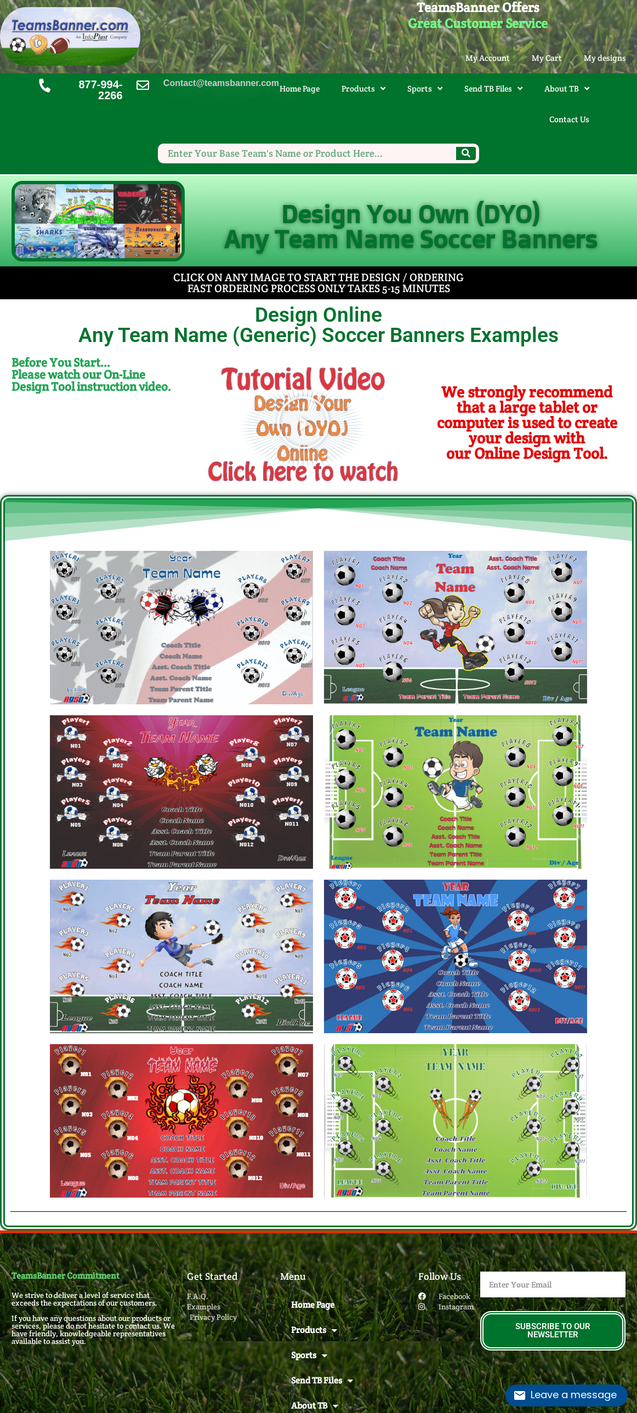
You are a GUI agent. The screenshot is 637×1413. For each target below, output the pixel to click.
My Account (487, 58)
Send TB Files (493, 88)
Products (363, 88)
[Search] (466, 153)
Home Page (300, 88)
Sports (424, 88)
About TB (566, 88)
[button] (303, 422)
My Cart (547, 58)
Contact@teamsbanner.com (221, 83)
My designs (605, 58)
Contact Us (569, 119)
